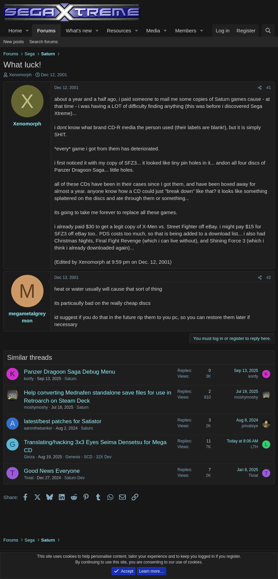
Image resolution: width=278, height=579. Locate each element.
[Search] (268, 30)
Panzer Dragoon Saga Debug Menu (69, 372)
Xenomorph (20, 74)
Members (185, 30)
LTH (254, 446)
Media (153, 30)
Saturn (70, 378)
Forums (46, 30)
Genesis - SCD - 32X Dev (88, 457)
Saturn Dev (74, 477)
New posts (13, 41)
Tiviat (28, 477)
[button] (27, 30)
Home (15, 30)
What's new (79, 30)
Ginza (29, 457)
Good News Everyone (52, 471)
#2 (269, 277)
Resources (119, 30)
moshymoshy (36, 407)
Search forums (43, 41)
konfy (29, 378)
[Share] (259, 88)
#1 (269, 87)
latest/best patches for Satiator (63, 421)
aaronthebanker (38, 428)
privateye (250, 426)
